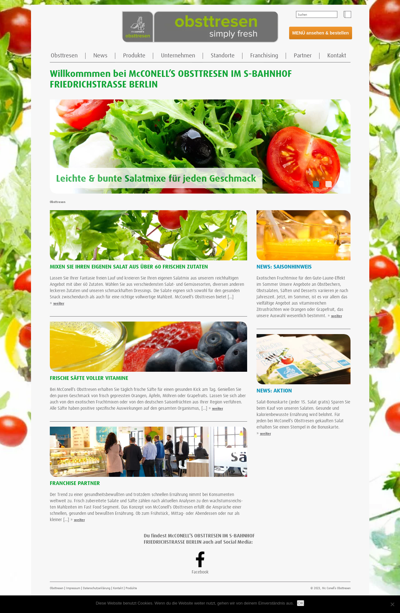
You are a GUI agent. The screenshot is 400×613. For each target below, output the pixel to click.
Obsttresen (64, 56)
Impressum (73, 588)
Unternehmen (178, 56)
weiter (58, 304)
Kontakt (336, 56)
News (100, 56)
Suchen (302, 14)
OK (301, 603)
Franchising (264, 56)
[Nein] (392, 604)
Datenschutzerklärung (96, 588)
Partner (303, 56)
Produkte (134, 56)
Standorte (223, 56)
